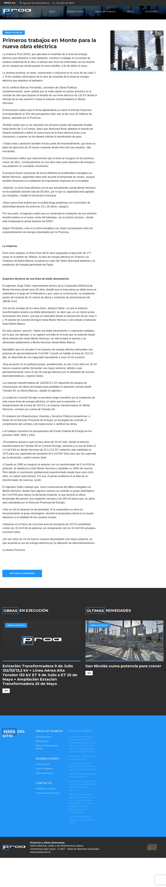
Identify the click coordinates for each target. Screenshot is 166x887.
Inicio (52, 12)
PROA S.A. (10, 3)
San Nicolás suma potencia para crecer (123, 671)
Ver (6, 695)
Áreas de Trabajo (106, 12)
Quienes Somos (75, 12)
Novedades (151, 12)
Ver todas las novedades (23, 574)
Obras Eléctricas (14, 33)
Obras (130, 12)
